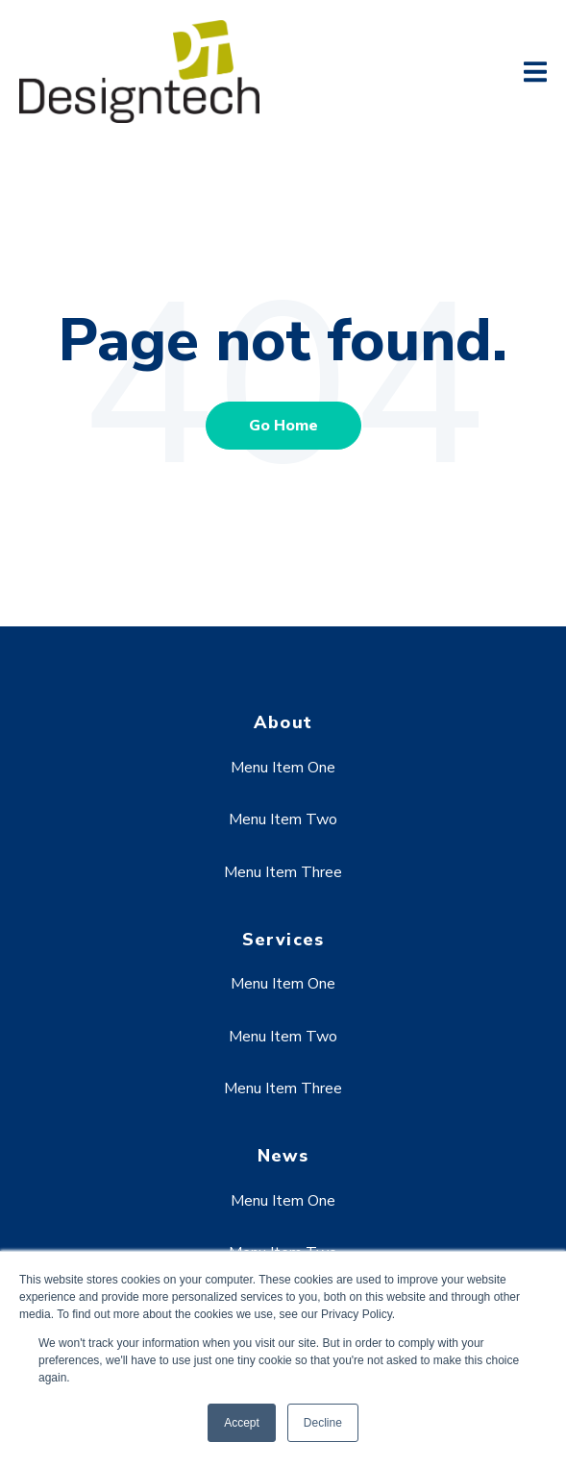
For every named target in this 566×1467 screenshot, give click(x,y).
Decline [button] (323, 1423)
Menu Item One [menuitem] (283, 767)
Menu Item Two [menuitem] (283, 819)
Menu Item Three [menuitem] (283, 872)
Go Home (283, 425)
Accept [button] (241, 1423)
